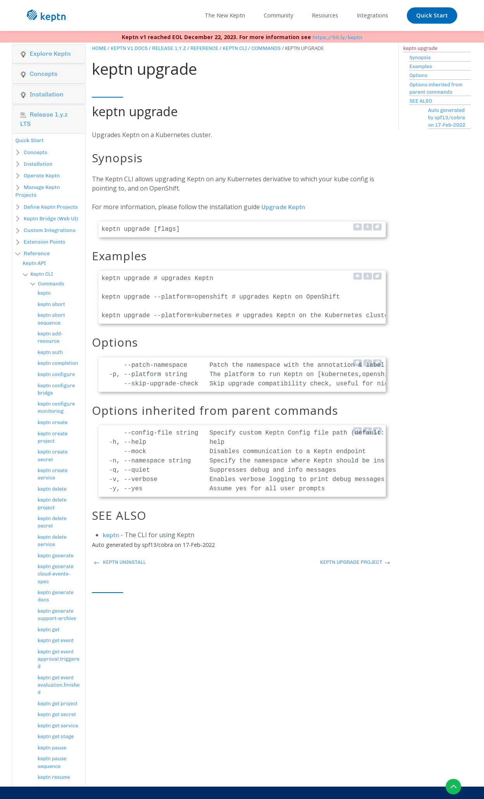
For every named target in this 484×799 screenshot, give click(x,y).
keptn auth (50, 352)
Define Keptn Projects (51, 207)
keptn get (48, 629)
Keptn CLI (41, 274)
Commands (51, 284)
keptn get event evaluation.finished (59, 685)
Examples (420, 66)
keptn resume (54, 777)
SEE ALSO (420, 101)
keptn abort (51, 304)
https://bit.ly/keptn (338, 37)
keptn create (52, 422)
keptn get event (56, 640)
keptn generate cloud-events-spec (56, 574)
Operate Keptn (42, 175)
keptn (44, 293)
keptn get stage (56, 736)
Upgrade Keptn (283, 207)
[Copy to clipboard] (377, 226)
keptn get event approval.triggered (59, 659)
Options (418, 75)
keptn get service (58, 726)
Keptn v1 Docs (129, 48)
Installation (38, 164)
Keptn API (34, 263)
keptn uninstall (120, 562)
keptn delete (52, 489)
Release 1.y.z (169, 48)
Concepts (35, 152)
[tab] (48, 54)
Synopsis (419, 57)
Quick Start (432, 15)
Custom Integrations (50, 230)
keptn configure (56, 374)
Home (99, 48)
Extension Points (44, 242)
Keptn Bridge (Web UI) (51, 218)
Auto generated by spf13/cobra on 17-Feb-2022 (446, 117)
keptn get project (58, 703)
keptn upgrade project (355, 562)
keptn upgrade (420, 48)
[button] (48, 54)
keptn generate (56, 555)
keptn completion (58, 363)
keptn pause (52, 748)
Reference (37, 253)
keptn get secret (57, 714)
